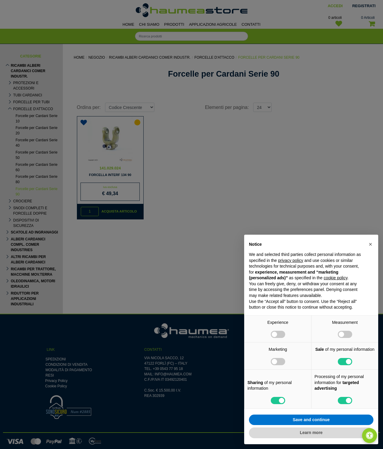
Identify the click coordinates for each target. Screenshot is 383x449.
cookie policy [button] (335, 277)
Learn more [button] (311, 432)
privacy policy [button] (290, 260)
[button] (370, 244)
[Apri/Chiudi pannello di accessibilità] (369, 435)
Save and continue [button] (311, 419)
